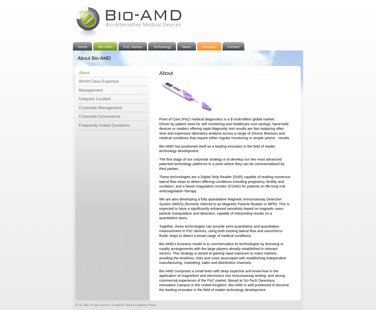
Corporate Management (100, 107)
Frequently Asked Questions (104, 125)
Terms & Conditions (136, 305)
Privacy (152, 305)
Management (91, 90)
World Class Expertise (99, 81)
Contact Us (118, 305)
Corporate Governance (99, 116)
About (84, 72)
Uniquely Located (94, 99)
